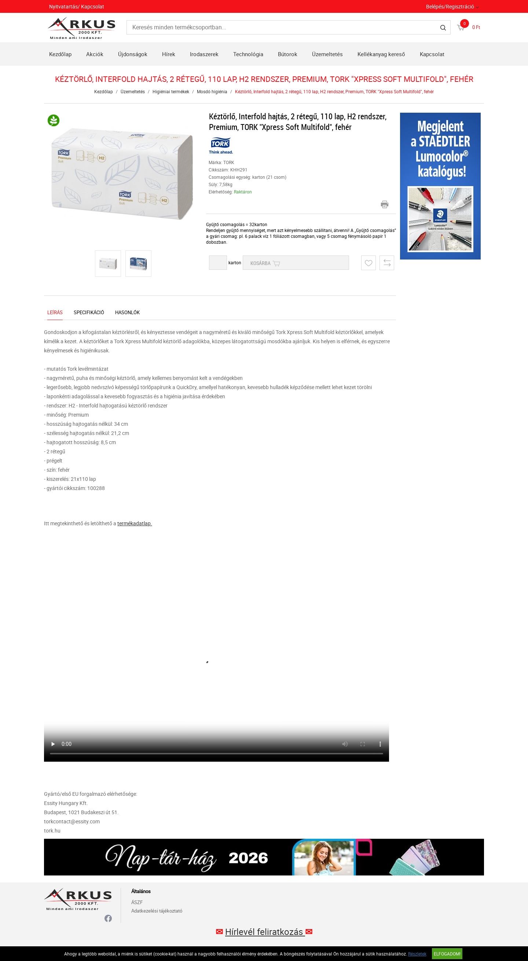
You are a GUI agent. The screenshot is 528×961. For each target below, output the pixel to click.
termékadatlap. (134, 523)
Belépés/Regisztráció (450, 6)
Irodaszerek (204, 54)
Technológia (248, 54)
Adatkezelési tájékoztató (156, 910)
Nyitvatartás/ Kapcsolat (76, 6)
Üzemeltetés (327, 54)
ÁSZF (137, 902)
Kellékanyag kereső (381, 54)
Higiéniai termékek (171, 91)
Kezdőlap (60, 54)
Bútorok (287, 54)
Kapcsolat (432, 54)
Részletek (417, 954)
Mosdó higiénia (212, 91)
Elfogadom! (447, 954)
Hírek (168, 54)
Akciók (94, 54)
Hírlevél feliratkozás (265, 932)
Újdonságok (132, 54)
